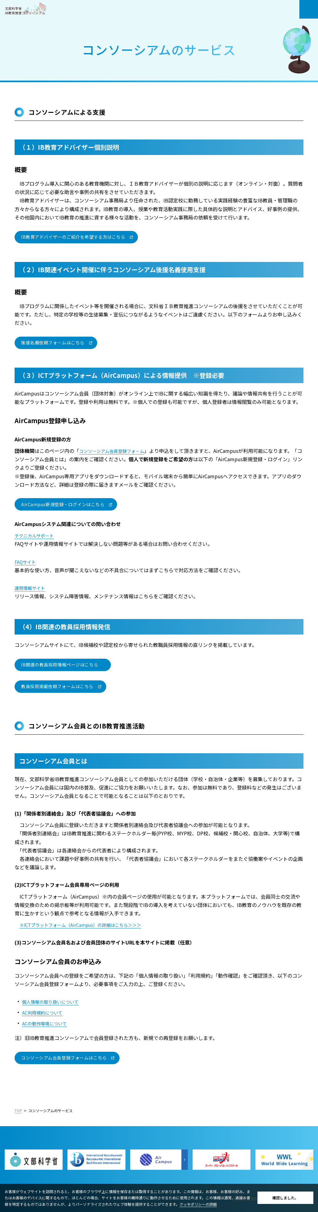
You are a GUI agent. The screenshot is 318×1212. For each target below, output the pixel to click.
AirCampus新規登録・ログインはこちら (62, 504)
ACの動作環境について (47, 1023)
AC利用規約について (45, 1012)
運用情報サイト (32, 587)
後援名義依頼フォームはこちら (52, 342)
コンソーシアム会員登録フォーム (116, 450)
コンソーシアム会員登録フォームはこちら (64, 1058)
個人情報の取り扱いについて (54, 1001)
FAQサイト (27, 561)
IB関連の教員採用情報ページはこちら (59, 664)
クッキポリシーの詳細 (198, 1204)
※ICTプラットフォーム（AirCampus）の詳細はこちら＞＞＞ (88, 924)
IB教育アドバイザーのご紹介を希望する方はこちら (73, 237)
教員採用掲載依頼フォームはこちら (57, 686)
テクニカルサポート (37, 535)
